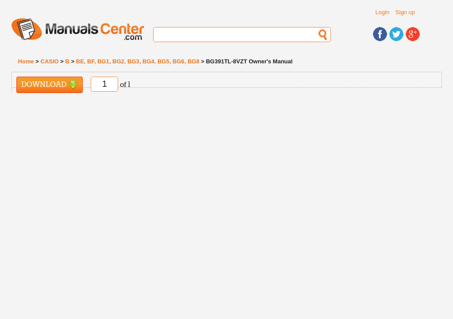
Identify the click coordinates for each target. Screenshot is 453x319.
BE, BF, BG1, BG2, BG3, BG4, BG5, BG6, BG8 (138, 61)
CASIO (50, 61)
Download (49, 85)
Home (26, 61)
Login (382, 12)
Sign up (405, 12)
